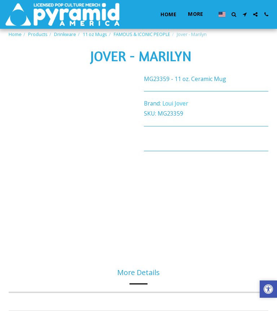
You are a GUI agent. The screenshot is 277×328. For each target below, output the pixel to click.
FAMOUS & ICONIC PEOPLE (142, 34)
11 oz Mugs (95, 34)
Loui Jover (175, 103)
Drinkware (65, 34)
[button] (234, 14)
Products (38, 34)
